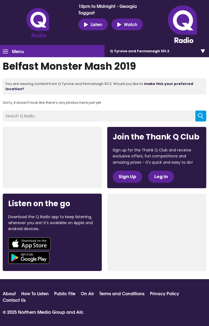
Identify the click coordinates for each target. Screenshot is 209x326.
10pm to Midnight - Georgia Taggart (107, 9)
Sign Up (127, 176)
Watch (127, 24)
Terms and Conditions (122, 293)
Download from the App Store (29, 243)
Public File (64, 293)
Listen (93, 24)
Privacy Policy (164, 293)
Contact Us (14, 300)
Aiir (79, 311)
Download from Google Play (29, 257)
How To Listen (35, 293)
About (9, 293)
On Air (87, 293)
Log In (161, 176)
